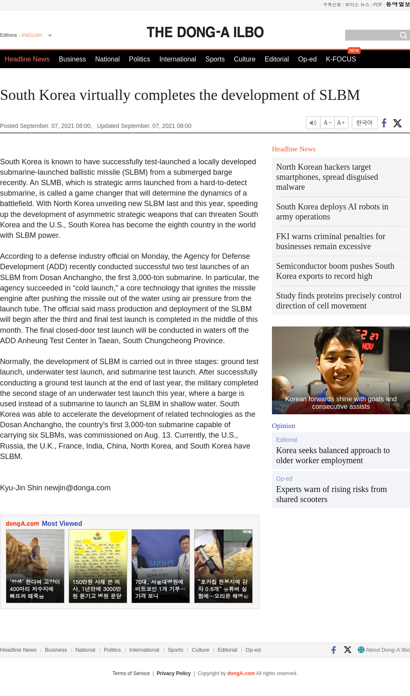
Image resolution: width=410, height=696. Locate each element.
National (107, 59)
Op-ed (307, 59)
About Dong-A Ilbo (384, 650)
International (177, 59)
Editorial (277, 59)
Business (72, 59)
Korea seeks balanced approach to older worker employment (333, 455)
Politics (139, 59)
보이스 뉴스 (357, 4)
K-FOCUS (341, 59)
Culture (245, 59)
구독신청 (332, 4)
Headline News (27, 59)
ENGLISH (32, 35)
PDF (377, 4)
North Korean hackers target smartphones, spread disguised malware (327, 176)
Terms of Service (131, 673)
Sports (215, 59)
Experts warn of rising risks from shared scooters (331, 494)
